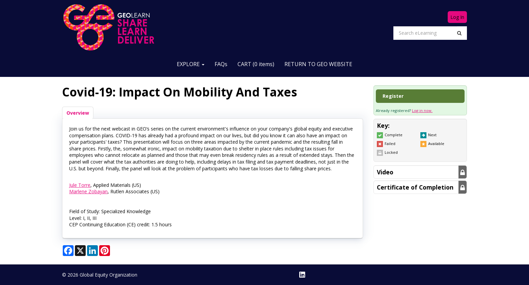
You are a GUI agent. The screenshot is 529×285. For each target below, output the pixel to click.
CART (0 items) (256, 64)
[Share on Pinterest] (105, 250)
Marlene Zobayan (88, 191)
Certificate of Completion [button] (415, 187)
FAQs (221, 64)
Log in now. (422, 110)
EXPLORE (190, 64)
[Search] (459, 33)
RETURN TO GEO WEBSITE (318, 64)
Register (393, 96)
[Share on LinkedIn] (92, 250)
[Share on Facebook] (68, 250)
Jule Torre (79, 185)
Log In (457, 17)
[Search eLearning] (425, 33)
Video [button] (385, 172)
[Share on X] (80, 250)
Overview (77, 113)
